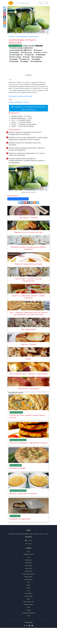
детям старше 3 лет (16, 54)
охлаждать (38, 50)
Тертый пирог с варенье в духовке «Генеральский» (28, 280)
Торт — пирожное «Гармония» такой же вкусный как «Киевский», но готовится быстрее (28, 314)
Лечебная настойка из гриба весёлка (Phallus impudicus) (28, 248)
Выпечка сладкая (28, 579)
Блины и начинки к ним (28, 602)
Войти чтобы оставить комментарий (18, 199)
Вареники (28, 610)
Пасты (28, 590)
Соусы (28, 557)
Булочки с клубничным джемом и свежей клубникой (28, 297)
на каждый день (36, 61)
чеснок (26, 102)
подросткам (29, 54)
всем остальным (15, 57)
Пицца (28, 607)
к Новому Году (24, 59)
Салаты (28, 551)
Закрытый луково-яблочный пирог (28, 264)
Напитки (28, 588)
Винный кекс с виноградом (28, 389)
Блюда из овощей (15, 465)
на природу (36, 59)
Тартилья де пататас (18, 468)
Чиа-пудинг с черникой (28, 218)
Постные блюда (28, 593)
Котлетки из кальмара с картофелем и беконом (28, 443)
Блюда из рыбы (14, 516)
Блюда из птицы (28, 571)
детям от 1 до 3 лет (40, 52)
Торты (28, 582)
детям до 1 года (26, 52)
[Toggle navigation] (46, 3)
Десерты (28, 585)
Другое (28, 599)
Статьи (28, 615)
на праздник (13, 61)
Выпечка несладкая (16, 413)
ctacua (29, 544)
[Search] (26, 3)
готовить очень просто (21, 48)
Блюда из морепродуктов (18, 440)
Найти (41, 3)
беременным (40, 54)
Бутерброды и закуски (28, 554)
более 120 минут (33, 46)
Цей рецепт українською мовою (20, 96)
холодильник (14, 52)
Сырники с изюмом (28, 345)
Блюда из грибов (28, 576)
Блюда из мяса (28, 568)
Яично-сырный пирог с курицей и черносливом (29, 374)
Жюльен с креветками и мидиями (23, 494)
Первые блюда (28, 560)
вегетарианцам (37, 57)
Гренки (28, 359)
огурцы (11, 102)
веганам (26, 57)
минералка (19, 102)
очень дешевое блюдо (20, 50)
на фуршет (24, 61)
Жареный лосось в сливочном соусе (28, 232)
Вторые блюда (28, 563)
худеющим (13, 59)
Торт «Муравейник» (28, 330)
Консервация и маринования (28, 613)
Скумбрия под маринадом (20, 519)
